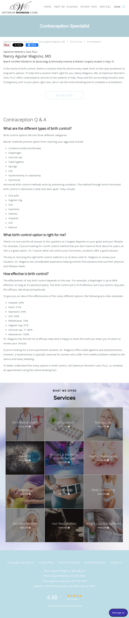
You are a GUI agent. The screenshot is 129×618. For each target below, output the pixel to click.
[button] (124, 7)
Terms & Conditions (69, 562)
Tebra (79, 605)
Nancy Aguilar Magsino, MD (51, 41)
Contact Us (116, 562)
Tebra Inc (29, 562)
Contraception (94, 41)
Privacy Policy (46, 562)
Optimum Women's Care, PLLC (18, 41)
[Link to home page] (26, 7)
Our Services (76, 41)
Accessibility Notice (95, 562)
